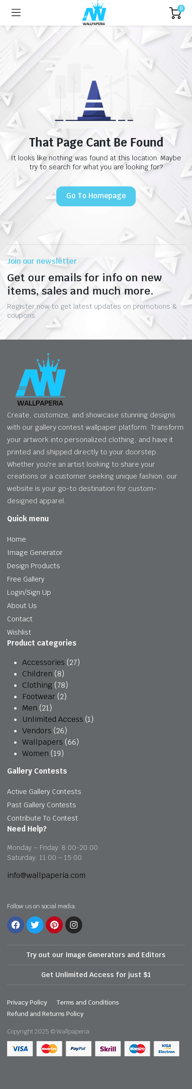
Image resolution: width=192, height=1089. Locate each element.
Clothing (37, 685)
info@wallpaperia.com (46, 875)
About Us (22, 605)
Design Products (33, 566)
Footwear (38, 696)
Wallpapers (42, 742)
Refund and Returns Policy (45, 1014)
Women (35, 753)
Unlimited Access (52, 719)
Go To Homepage (96, 195)
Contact (20, 619)
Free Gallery (25, 579)
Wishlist (19, 632)
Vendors (37, 731)
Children (37, 674)
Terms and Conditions (88, 1002)
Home (16, 539)
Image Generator (34, 552)
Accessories (43, 662)
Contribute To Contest (42, 818)
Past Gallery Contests (41, 805)
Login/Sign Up (29, 592)
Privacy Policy (27, 1002)
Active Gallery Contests (44, 791)
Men (29, 708)
